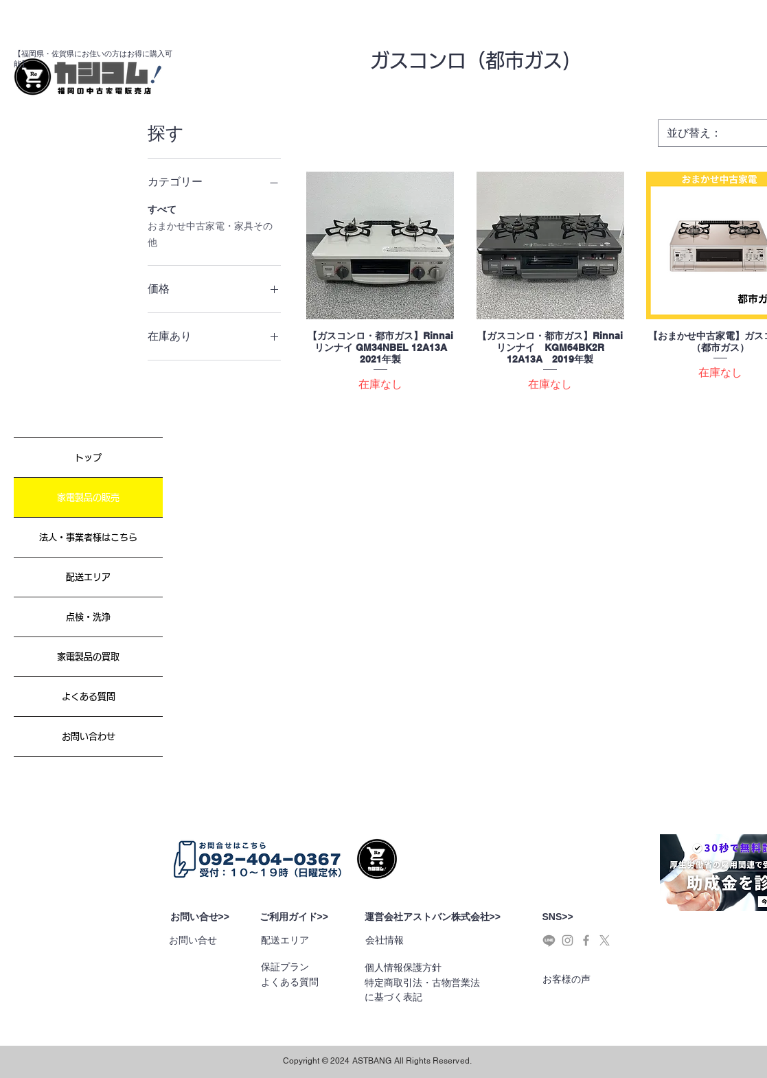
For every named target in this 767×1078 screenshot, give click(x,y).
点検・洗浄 (88, 616)
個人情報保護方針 (403, 967)
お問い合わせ (88, 736)
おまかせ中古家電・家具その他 (210, 233)
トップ (88, 457)
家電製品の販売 (88, 497)
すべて (162, 208)
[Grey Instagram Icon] (567, 940)
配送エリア (88, 577)
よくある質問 (88, 696)
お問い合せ (193, 939)
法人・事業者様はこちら (88, 537)
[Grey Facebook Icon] (586, 940)
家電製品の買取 (88, 656)
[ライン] (549, 940)
